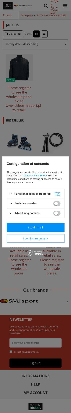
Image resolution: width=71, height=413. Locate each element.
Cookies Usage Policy (34, 175)
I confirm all (35, 227)
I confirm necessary (35, 238)
